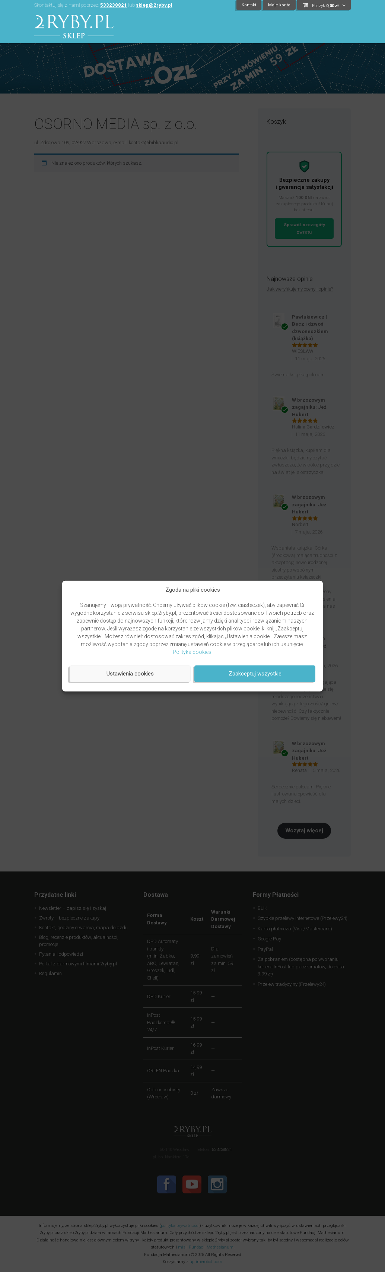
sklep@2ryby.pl (154, 5)
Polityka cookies (192, 652)
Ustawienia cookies (130, 673)
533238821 (113, 5)
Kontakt (249, 5)
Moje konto (279, 5)
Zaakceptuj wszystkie (255, 673)
